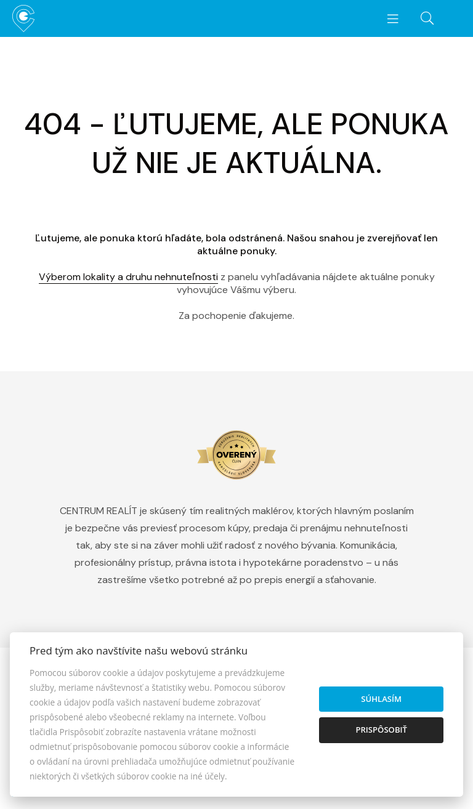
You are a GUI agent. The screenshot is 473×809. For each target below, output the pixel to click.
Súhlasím (381, 698)
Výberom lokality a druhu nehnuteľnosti (128, 276)
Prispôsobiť (381, 729)
